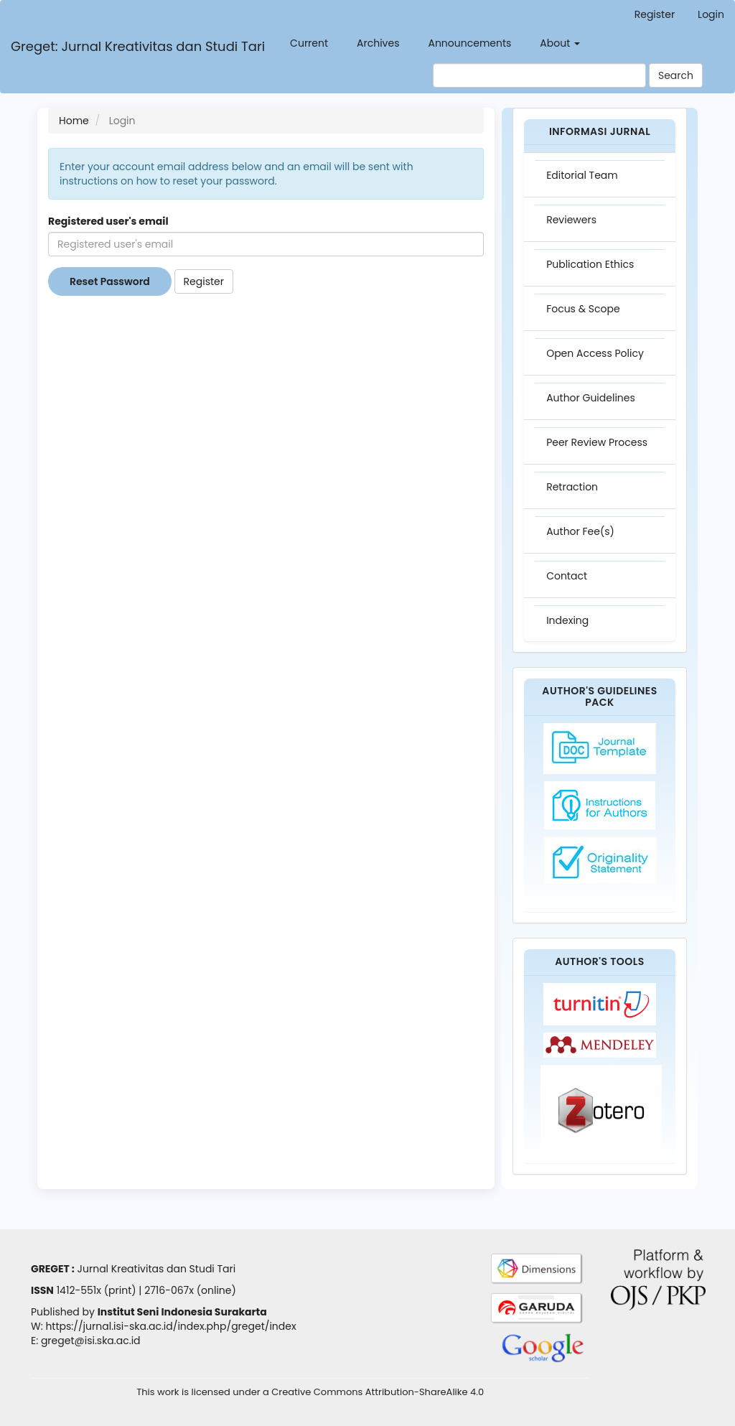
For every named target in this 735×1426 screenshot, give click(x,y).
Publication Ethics (590, 264)
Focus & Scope (582, 309)
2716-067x (169, 1290)
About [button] (560, 43)
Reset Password (110, 281)
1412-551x (79, 1290)
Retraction (572, 487)
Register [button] (204, 281)
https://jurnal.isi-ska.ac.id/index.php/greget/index (170, 1326)
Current (309, 43)
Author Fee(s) (580, 531)
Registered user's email (108, 221)
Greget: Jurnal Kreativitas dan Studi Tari (138, 46)
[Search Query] (539, 75)
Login (711, 14)
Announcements (469, 43)
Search (675, 75)
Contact (566, 576)
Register (655, 14)
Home (74, 120)
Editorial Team (582, 175)
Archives (378, 43)
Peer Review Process (596, 442)
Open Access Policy (595, 353)
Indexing (567, 620)
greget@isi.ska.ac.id (91, 1340)
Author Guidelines (590, 398)
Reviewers (571, 220)
